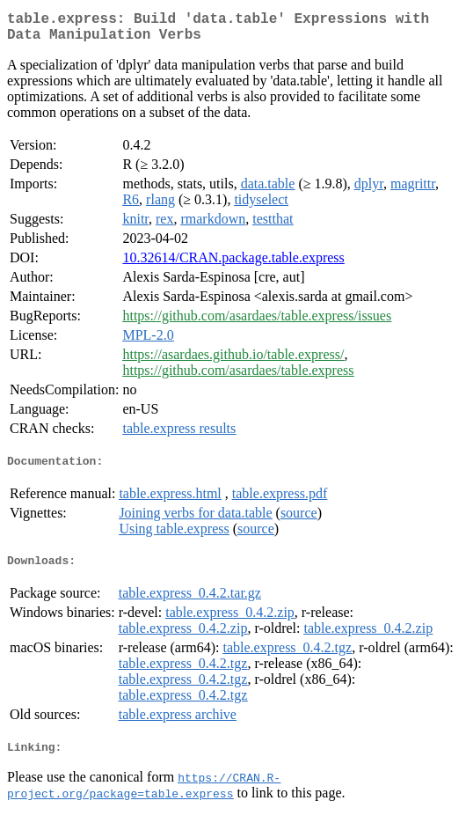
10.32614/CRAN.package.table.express (233, 264)
